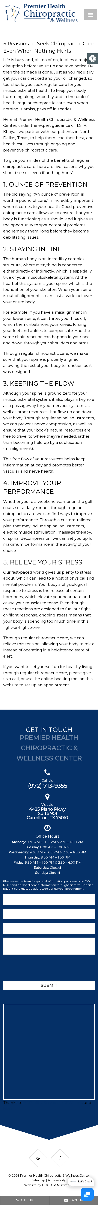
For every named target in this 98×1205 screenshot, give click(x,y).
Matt (7, 1109)
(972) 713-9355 (47, 786)
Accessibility (57, 1180)
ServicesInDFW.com (63, 1102)
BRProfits (33, 1102)
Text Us (73, 1200)
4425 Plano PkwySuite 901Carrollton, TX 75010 (47, 813)
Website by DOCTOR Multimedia (49, 1185)
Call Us (24, 1200)
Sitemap (38, 1180)
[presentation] (35, 968)
